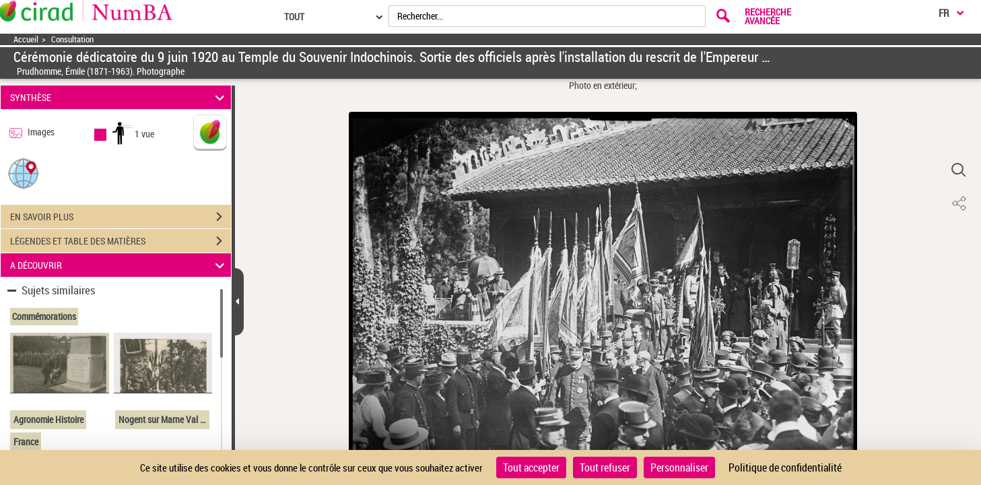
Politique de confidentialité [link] (785, 467)
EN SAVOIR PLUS (120, 216)
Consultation (72, 39)
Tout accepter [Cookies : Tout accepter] (531, 467)
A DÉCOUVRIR (119, 265)
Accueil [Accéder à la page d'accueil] (25, 39)
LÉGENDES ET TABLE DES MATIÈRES (120, 241)
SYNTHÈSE (119, 97)
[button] (23, 172)
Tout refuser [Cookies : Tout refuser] (605, 467)
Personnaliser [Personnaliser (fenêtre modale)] (679, 467)
